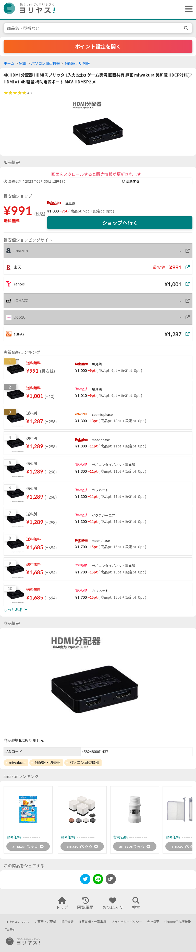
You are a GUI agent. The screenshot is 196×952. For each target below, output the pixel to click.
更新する (130, 181)
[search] (186, 28)
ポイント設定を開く (98, 46)
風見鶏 (70, 203)
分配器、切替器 (77, 63)
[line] (98, 880)
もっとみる (16, 609)
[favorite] (188, 75)
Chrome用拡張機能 (177, 922)
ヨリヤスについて (17, 922)
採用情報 (67, 922)
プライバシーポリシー (126, 922)
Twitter (10, 929)
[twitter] (85, 880)
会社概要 (153, 922)
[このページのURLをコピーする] (111, 879)
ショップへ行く (120, 223)
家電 (22, 63)
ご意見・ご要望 (45, 922)
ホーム (9, 63)
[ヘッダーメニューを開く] (187, 9)
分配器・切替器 (47, 762)
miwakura (17, 762)
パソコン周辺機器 (45, 63)
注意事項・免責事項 (92, 922)
